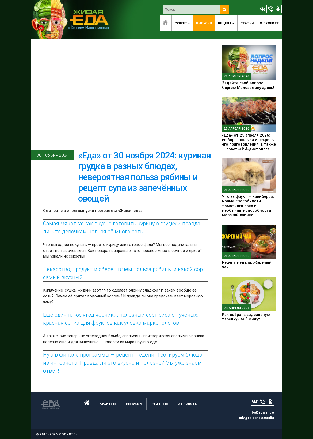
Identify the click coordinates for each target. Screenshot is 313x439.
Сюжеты (182, 23)
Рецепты (226, 23)
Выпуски (204, 23)
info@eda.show (261, 412)
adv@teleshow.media (256, 417)
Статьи (247, 23)
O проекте (269, 23)
